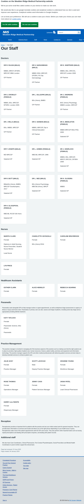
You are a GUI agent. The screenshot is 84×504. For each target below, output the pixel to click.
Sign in (5, 500)
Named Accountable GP (10, 492)
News (45, 39)
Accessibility (26, 460)
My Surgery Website (75, 500)
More (81, 40)
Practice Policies (7, 495)
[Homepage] (24, 33)
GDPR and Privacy (8, 479)
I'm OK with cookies (9, 24)
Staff (35, 39)
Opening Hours (22, 39)
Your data (26, 465)
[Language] (51, 32)
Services (69, 39)
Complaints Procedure (9, 460)
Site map (25, 468)
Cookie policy (27, 463)
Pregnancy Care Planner (10, 489)
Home (10, 39)
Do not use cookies (29, 24)
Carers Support (7, 467)
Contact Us (57, 39)
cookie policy (16, 19)
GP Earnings (6, 482)
